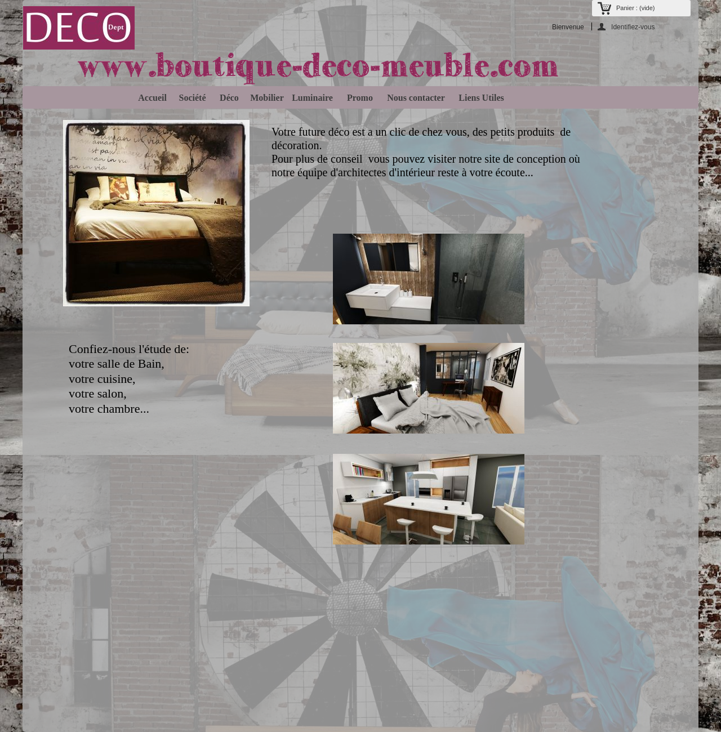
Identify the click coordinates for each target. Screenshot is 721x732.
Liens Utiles (479, 97)
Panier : (635, 8)
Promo (357, 97)
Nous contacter (413, 97)
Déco (227, 97)
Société (190, 97)
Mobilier (265, 97)
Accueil (150, 97)
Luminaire (312, 97)
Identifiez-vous (633, 26)
